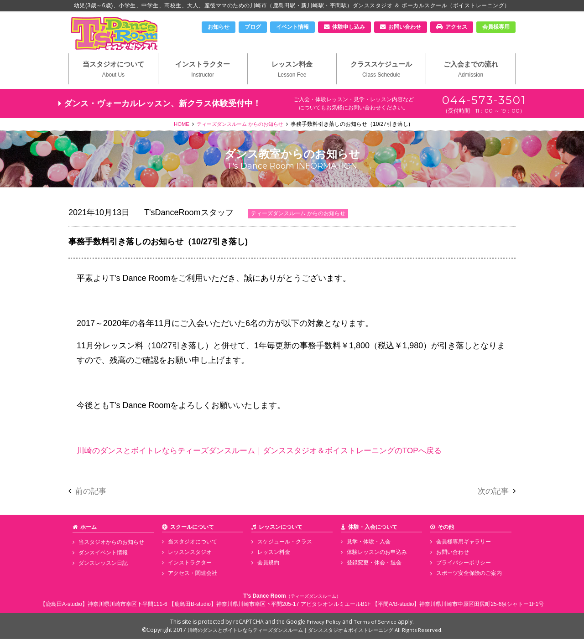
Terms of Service (375, 624)
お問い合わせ (404, 27)
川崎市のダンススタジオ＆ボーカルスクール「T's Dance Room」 (116, 35)
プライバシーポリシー (462, 566)
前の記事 (91, 495)
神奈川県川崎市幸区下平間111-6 (127, 606)
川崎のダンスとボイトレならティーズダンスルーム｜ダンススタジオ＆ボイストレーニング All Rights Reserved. (315, 632)
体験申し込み (348, 27)
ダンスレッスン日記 (101, 566)
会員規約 (267, 566)
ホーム (88, 531)
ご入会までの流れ (470, 73)
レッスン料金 (292, 73)
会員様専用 (496, 27)
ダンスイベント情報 (101, 556)
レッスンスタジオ (188, 556)
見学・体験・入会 (367, 546)
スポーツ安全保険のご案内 (468, 576)
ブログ (253, 27)
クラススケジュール (381, 73)
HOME (177, 128)
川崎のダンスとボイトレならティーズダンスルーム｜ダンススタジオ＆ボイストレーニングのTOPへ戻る (270, 454)
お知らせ (218, 27)
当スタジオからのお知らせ (110, 546)
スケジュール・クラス (283, 546)
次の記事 (492, 495)
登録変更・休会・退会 (372, 566)
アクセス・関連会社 (191, 576)
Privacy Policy (324, 624)
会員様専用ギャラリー (462, 546)
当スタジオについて (113, 73)
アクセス (456, 27)
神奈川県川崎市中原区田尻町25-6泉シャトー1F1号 (481, 606)
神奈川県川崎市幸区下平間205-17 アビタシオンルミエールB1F (293, 606)
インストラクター (202, 73)
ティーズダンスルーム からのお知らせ (240, 128)
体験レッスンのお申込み (375, 556)
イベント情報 (292, 27)
